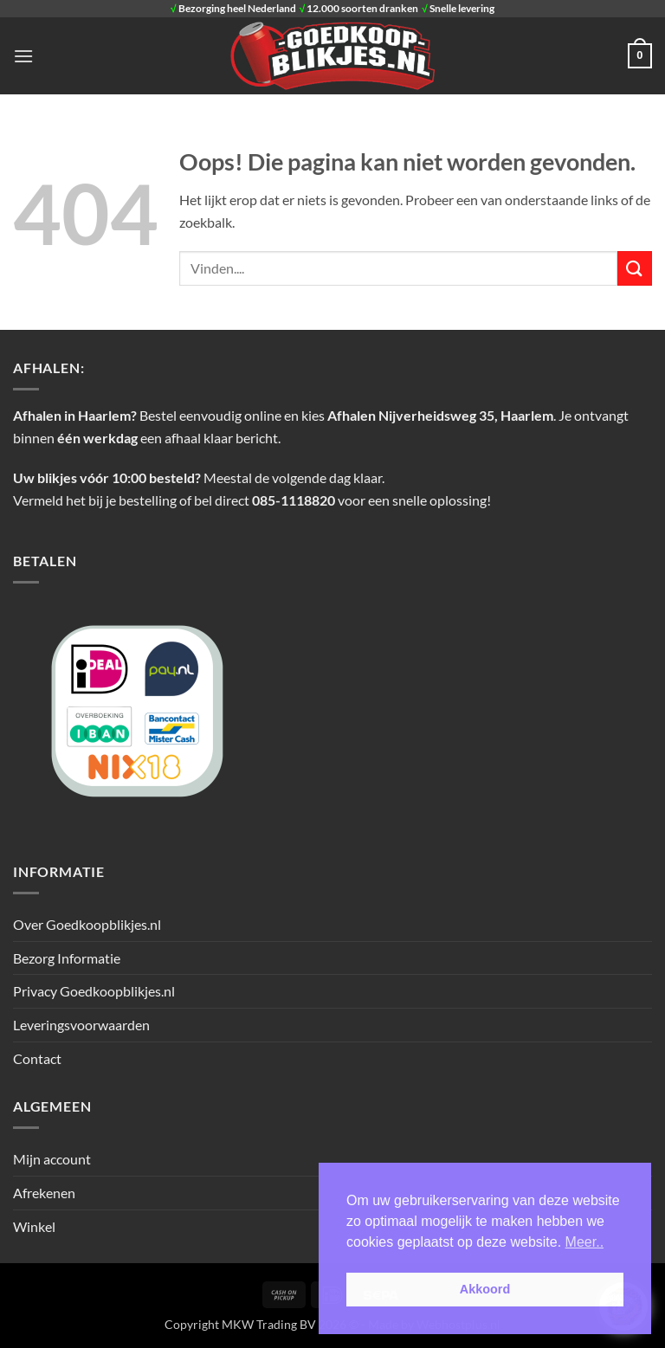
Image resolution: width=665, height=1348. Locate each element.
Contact (37, 1058)
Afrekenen (44, 1192)
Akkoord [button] (485, 1289)
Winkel (34, 1226)
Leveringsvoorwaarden (81, 1024)
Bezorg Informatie (66, 958)
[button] (23, 56)
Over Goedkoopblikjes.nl (87, 924)
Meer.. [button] (584, 1242)
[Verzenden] (634, 268)
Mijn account (52, 1159)
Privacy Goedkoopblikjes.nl (94, 991)
